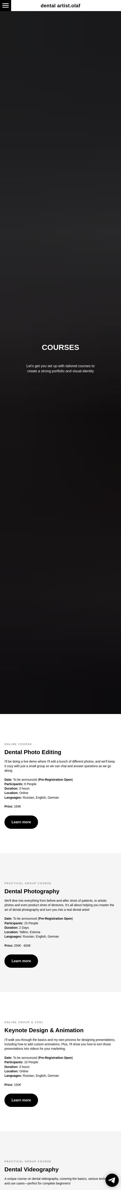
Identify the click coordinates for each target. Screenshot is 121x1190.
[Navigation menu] (5, 5)
